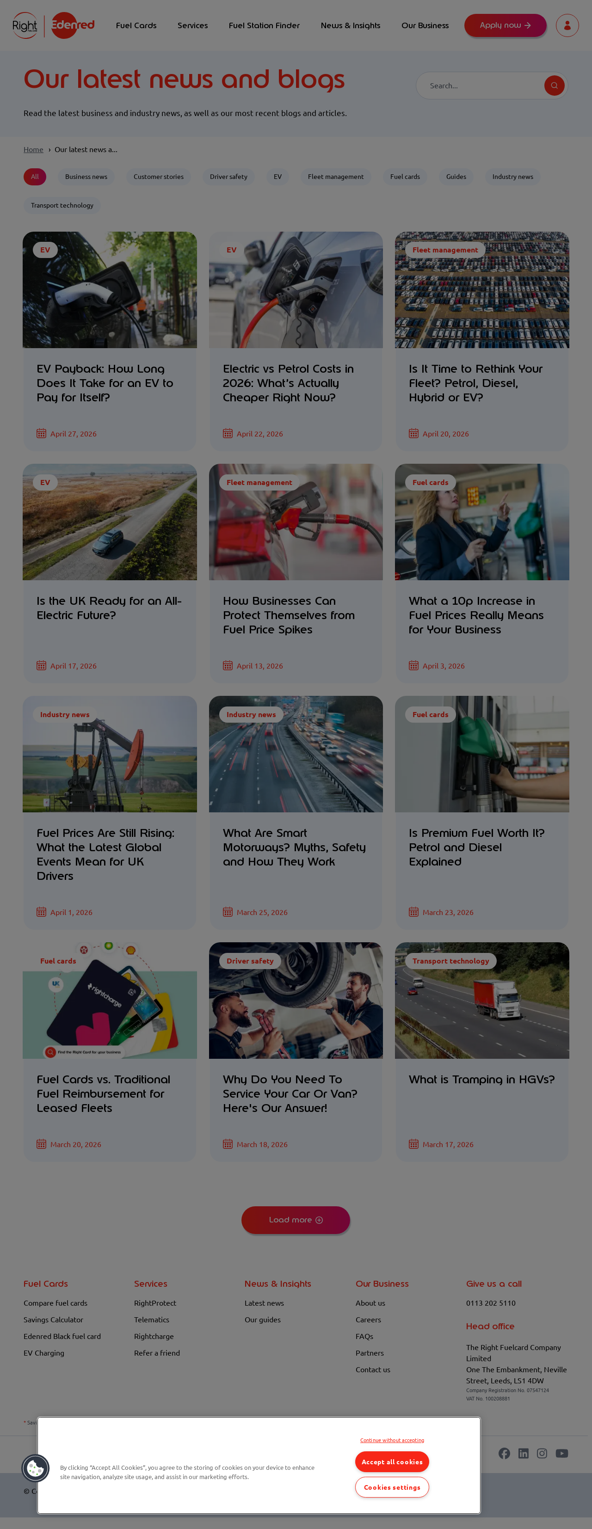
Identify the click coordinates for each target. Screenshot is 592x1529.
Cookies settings (392, 1487)
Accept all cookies (392, 1462)
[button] (35, 1468)
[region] (259, 1465)
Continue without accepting (392, 1440)
